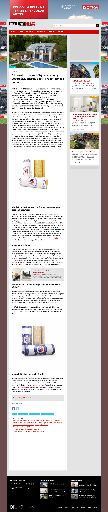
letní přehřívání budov (47, 414)
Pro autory (66, 507)
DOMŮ (13, 32)
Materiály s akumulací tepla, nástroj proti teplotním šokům (30, 425)
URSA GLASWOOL (24, 387)
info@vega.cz (29, 488)
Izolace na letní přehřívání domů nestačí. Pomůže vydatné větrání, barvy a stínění (37, 423)
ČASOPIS (60, 32)
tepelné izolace (23, 414)
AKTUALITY (29, 32)
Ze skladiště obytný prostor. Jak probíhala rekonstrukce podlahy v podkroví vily (37, 420)
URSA (56, 238)
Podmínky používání (93, 507)
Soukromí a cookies (81, 507)
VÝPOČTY (51, 32)
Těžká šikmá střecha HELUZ (21, 427)
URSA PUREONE (37, 387)
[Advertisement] (38, 451)
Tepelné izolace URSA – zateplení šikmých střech (28, 431)
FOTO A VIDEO (41, 32)
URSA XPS (22, 262)
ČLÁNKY (20, 32)
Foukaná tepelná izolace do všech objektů (26, 429)
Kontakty (60, 507)
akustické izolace (34, 414)
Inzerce (72, 507)
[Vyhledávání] (74, 25)
